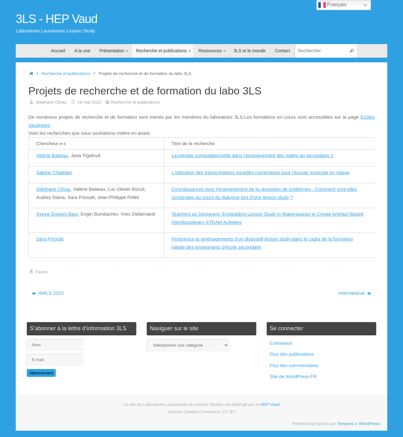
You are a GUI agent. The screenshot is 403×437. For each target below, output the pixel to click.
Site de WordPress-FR (293, 376)
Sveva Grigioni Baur (57, 214)
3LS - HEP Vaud (56, 19)
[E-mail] (55, 360)
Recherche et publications (66, 73)
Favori (42, 272)
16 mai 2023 (89, 102)
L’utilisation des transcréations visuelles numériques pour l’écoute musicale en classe (260, 172)
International (354, 293)
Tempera (345, 423)
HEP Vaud (270, 404)
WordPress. (370, 423)
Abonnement (41, 373)
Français (332, 5)
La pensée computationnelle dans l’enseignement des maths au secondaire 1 (252, 155)
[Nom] (55, 345)
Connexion (281, 343)
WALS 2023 (48, 293)
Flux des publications (292, 354)
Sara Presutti (50, 238)
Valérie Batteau (52, 155)
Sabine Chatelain (54, 172)
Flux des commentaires (294, 365)
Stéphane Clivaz (51, 102)
